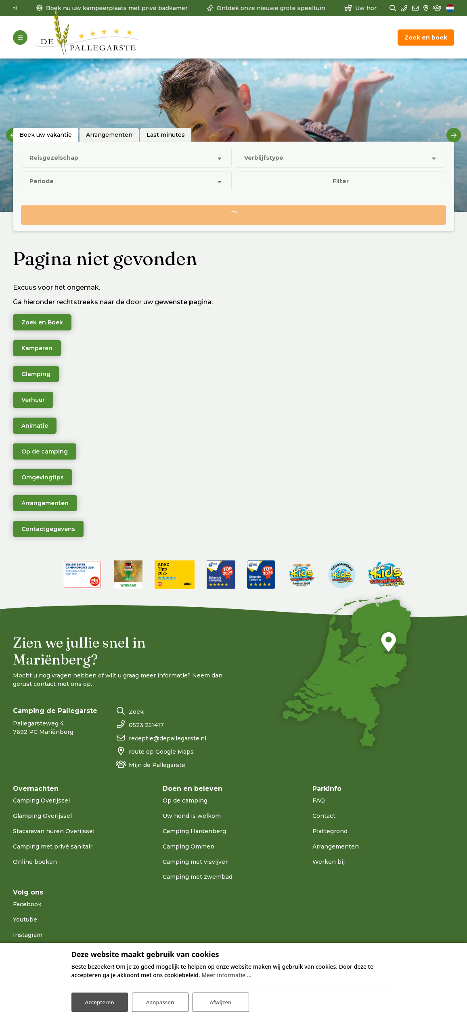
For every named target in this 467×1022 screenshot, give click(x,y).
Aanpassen (160, 1001)
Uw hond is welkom (192, 815)
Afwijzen (220, 1001)
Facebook (27, 904)
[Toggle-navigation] (20, 37)
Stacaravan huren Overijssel (53, 831)
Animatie (34, 425)
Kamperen (36, 348)
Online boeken (35, 861)
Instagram (27, 934)
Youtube (25, 919)
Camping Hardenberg (194, 831)
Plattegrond (330, 831)
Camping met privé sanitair (52, 846)
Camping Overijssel (41, 800)
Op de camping (44, 451)
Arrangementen (45, 503)
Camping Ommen (188, 846)
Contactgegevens (48, 529)
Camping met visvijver (195, 861)
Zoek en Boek (42, 322)
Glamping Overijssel (42, 815)
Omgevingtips (42, 477)
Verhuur (33, 399)
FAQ (318, 800)
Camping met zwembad (197, 876)
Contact (323, 815)
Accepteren (99, 1001)
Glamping (35, 374)
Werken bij (328, 861)
